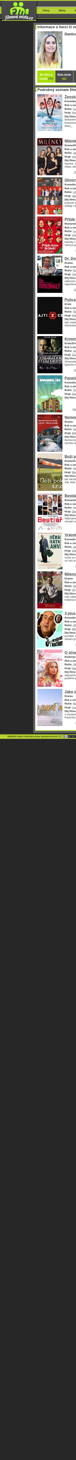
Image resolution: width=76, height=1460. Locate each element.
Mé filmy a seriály (46, 76)
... (71, 125)
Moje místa (64, 76)
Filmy (46, 10)
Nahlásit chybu (15, 736)
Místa (62, 10)
